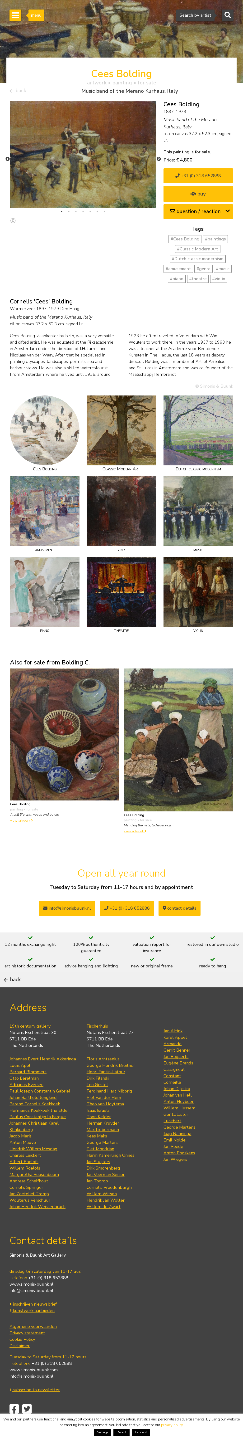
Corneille (172, 1097)
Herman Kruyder (103, 1138)
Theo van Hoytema (105, 1119)
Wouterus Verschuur (29, 1215)
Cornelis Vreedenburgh (109, 1202)
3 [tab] (76, 213)
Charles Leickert (25, 1170)
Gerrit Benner (177, 1065)
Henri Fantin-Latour (106, 1087)
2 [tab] (68, 213)
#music (222, 271)
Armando (173, 1059)
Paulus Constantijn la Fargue (37, 1132)
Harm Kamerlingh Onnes (110, 1170)
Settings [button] (102, 1432)
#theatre (198, 280)
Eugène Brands (178, 1078)
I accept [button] (141, 1432)
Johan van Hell (178, 1110)
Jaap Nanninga (177, 1148)
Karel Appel (175, 1052)
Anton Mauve (22, 1157)
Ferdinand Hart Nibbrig (109, 1106)
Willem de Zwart (104, 1221)
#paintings (215, 241)
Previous (7, 161)
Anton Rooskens (179, 1168)
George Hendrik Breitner (111, 1080)
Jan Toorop (97, 1196)
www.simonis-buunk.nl (31, 1299)
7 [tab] (104, 213)
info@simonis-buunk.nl (31, 1305)
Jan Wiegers (175, 1174)
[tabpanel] (83, 156)
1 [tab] (61, 213)
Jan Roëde (173, 1161)
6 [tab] (97, 213)
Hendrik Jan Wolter (106, 1215)
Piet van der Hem (104, 1112)
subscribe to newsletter (34, 1404)
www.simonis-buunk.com (33, 1384)
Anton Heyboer (179, 1116)
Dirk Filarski (98, 1093)
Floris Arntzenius (103, 1074)
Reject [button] (121, 1432)
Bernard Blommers (28, 1087)
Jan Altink (173, 1046)
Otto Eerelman (24, 1093)
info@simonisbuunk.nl (67, 910)
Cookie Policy (22, 1354)
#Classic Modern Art (197, 251)
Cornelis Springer (26, 1202)
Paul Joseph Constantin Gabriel (39, 1106)
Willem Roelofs (24, 1183)
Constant (172, 1091)
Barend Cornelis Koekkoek (34, 1119)
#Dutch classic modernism (197, 261)
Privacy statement (27, 1348)
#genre (203, 271)
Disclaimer (19, 1360)
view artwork (21, 822)
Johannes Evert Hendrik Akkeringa (42, 1074)
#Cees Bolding (185, 241)
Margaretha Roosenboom (34, 1189)
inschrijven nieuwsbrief (33, 1319)
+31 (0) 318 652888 (198, 177)
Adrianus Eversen (26, 1099)
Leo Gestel (97, 1099)
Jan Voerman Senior (106, 1189)
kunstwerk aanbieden (32, 1325)
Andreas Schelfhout (28, 1196)
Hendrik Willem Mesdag (33, 1164)
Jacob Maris (20, 1151)
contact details (179, 910)
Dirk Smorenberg (103, 1183)
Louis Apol (19, 1080)
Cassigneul (174, 1084)
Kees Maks (97, 1151)
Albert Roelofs (23, 1177)
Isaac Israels (98, 1125)
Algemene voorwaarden (33, 1341)
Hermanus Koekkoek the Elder (39, 1125)
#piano (176, 280)
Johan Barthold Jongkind (33, 1112)
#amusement (178, 271)
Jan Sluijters (98, 1177)
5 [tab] (90, 213)
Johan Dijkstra (177, 1104)
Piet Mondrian (100, 1164)
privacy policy (172, 1425)
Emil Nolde (175, 1155)
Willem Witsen (102, 1209)
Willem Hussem (179, 1123)
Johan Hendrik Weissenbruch (37, 1221)
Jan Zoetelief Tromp (29, 1209)
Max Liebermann (103, 1144)
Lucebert (172, 1136)
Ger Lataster (176, 1129)
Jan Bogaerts (176, 1071)
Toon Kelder (99, 1132)
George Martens (102, 1157)
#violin (218, 280)
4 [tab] (83, 213)
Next (159, 161)
